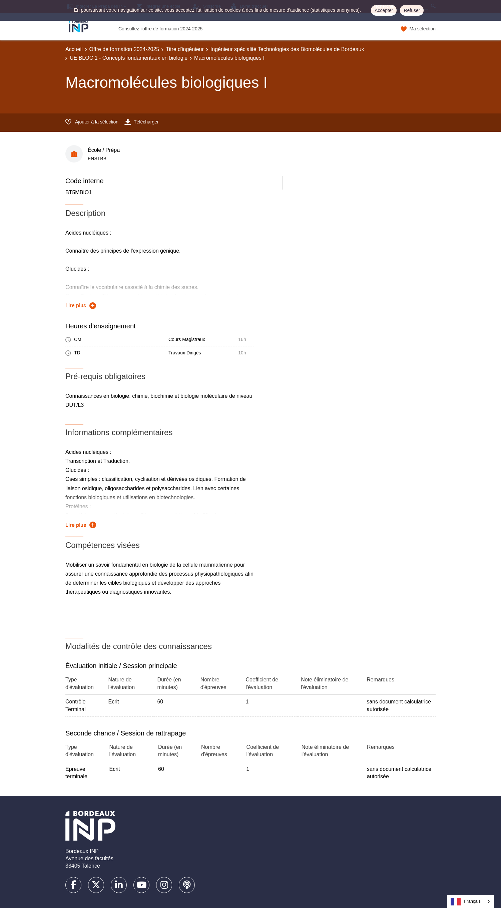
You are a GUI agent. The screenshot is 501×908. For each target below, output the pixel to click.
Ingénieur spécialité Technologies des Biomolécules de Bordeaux (287, 49)
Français (466, 902)
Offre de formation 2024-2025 (124, 49)
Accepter (384, 10)
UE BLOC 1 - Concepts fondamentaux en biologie (128, 58)
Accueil (74, 49)
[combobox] (470, 901)
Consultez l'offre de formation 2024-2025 (160, 28)
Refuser (412, 10)
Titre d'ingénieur (185, 49)
